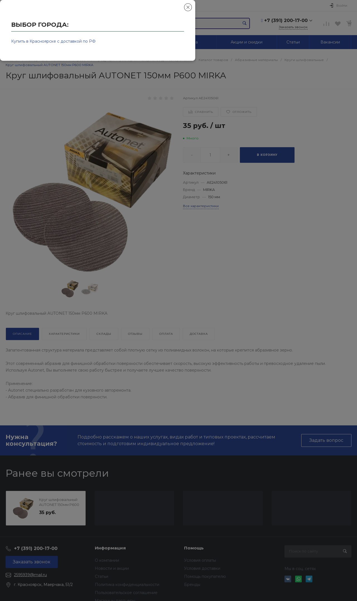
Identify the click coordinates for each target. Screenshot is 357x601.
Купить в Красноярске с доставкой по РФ (53, 41)
